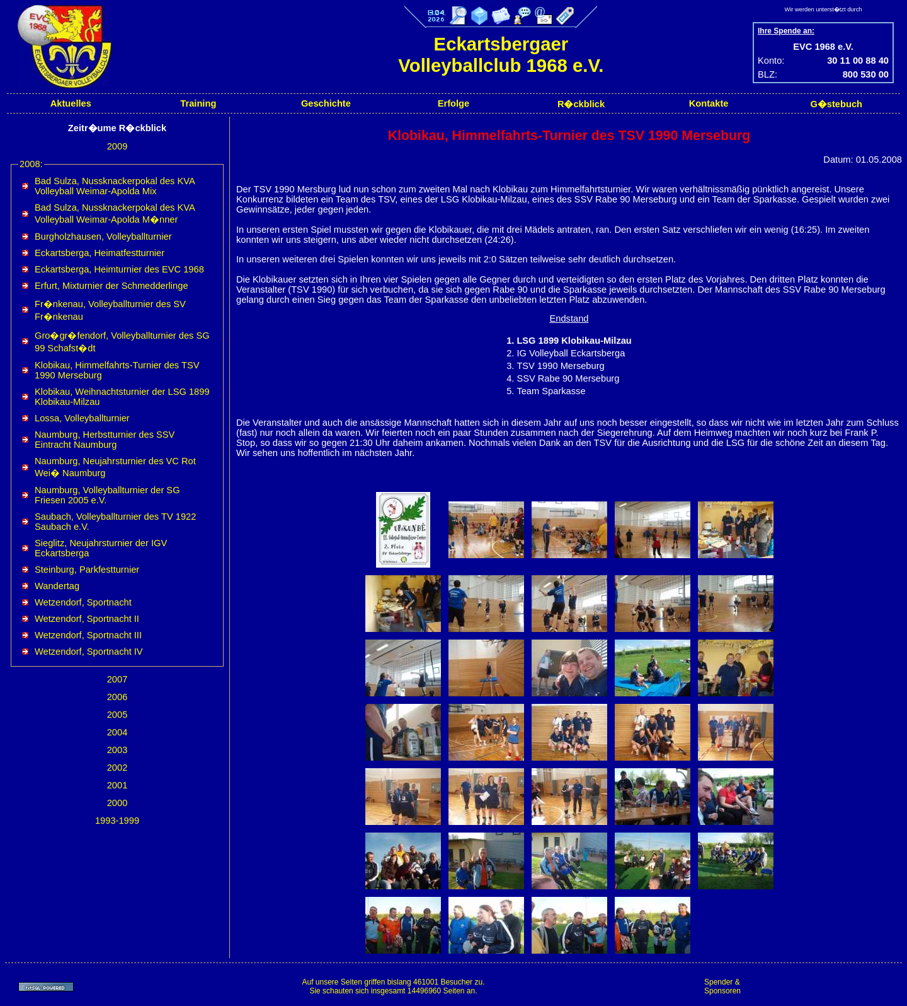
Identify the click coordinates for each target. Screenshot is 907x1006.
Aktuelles (70, 103)
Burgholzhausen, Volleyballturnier (103, 236)
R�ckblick (581, 104)
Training (198, 103)
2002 (117, 768)
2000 (117, 803)
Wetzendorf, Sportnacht (83, 602)
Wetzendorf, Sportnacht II (87, 619)
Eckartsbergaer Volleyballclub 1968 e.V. (500, 54)
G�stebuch (836, 104)
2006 (117, 697)
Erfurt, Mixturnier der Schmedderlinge (111, 286)
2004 (117, 732)
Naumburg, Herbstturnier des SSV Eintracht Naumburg (104, 440)
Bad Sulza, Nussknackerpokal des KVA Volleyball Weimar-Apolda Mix (115, 186)
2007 (117, 679)
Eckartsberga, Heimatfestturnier (99, 253)
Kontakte (709, 103)
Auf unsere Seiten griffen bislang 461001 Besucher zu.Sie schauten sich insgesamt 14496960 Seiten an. (393, 986)
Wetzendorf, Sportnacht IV (89, 651)
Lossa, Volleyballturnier (82, 418)
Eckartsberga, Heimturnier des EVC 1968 (119, 269)
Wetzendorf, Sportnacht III (88, 635)
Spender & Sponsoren (722, 986)
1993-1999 (117, 821)
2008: (31, 164)
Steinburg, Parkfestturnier (87, 569)
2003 (117, 750)
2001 (117, 785)
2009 (117, 146)
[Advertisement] (825, 986)
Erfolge (454, 103)
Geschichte (326, 103)
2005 (117, 715)
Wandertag (57, 586)
